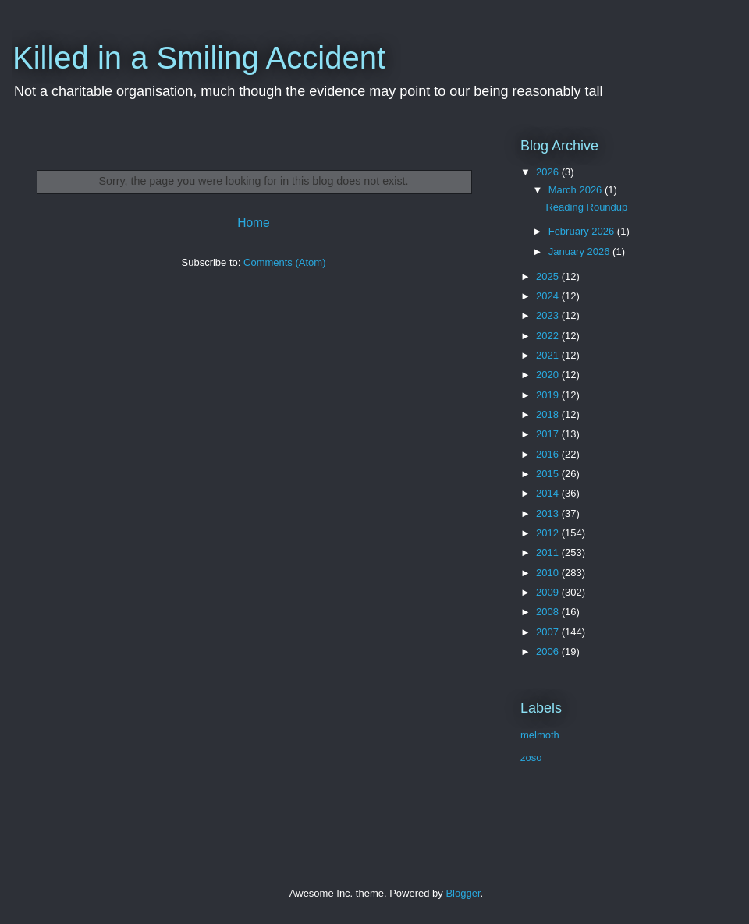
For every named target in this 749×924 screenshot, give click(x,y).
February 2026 (582, 231)
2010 (549, 573)
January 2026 (580, 251)
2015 (549, 474)
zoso (530, 757)
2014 (549, 493)
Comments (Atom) (284, 262)
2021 (549, 355)
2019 (549, 395)
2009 (549, 592)
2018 (549, 414)
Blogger (462, 893)
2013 (549, 513)
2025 (549, 276)
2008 (549, 612)
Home (253, 222)
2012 (549, 533)
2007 (549, 632)
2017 (549, 434)
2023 (549, 315)
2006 (549, 651)
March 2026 (576, 190)
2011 (549, 552)
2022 (549, 336)
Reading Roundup (586, 207)
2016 (549, 454)
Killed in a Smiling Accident (198, 58)
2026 (549, 172)
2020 (549, 375)
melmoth (539, 735)
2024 (549, 296)
